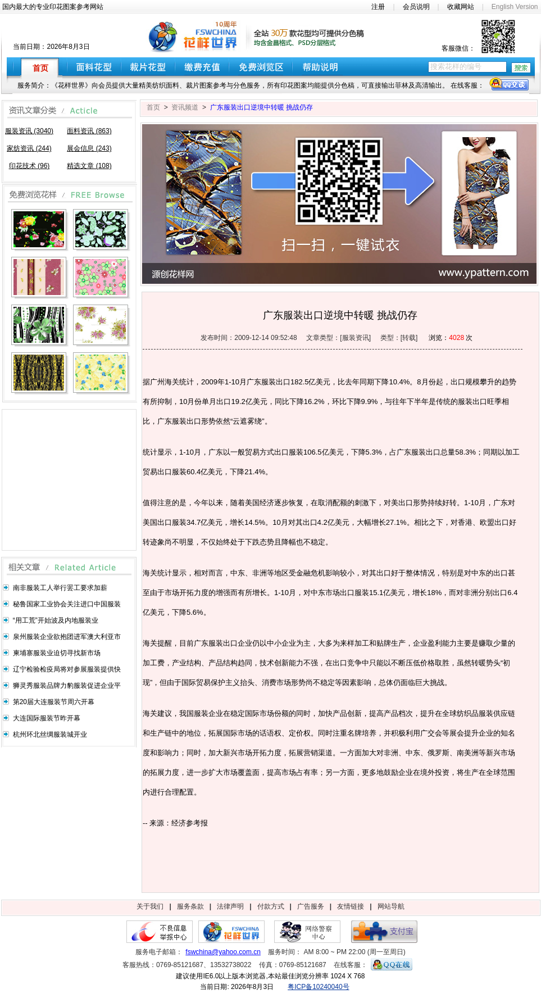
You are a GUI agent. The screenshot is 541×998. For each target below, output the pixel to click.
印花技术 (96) (29, 166)
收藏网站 (460, 7)
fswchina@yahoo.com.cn (223, 952)
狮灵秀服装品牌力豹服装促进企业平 (67, 685)
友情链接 (350, 906)
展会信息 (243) (89, 148)
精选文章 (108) (89, 166)
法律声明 (230, 906)
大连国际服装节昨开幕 (46, 718)
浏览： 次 (450, 338)
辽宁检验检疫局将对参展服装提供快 (67, 669)
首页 (153, 107)
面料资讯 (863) (89, 131)
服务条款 (190, 906)
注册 (378, 7)
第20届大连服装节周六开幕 (53, 702)
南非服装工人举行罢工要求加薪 (60, 588)
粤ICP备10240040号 (318, 987)
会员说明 (416, 7)
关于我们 (150, 906)
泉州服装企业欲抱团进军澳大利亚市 (67, 637)
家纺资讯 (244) (29, 148)
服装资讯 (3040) (29, 131)
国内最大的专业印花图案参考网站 (52, 7)
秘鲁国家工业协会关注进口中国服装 (67, 604)
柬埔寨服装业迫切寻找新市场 (57, 653)
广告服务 (310, 906)
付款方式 (270, 906)
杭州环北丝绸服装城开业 (50, 734)
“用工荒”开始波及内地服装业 (55, 620)
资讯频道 (184, 107)
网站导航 (391, 906)
